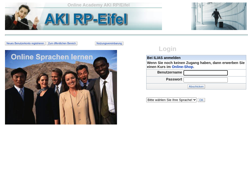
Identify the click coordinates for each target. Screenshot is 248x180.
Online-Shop (182, 67)
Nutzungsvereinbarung (109, 43)
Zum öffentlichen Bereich (62, 43)
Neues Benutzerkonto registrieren (25, 43)
